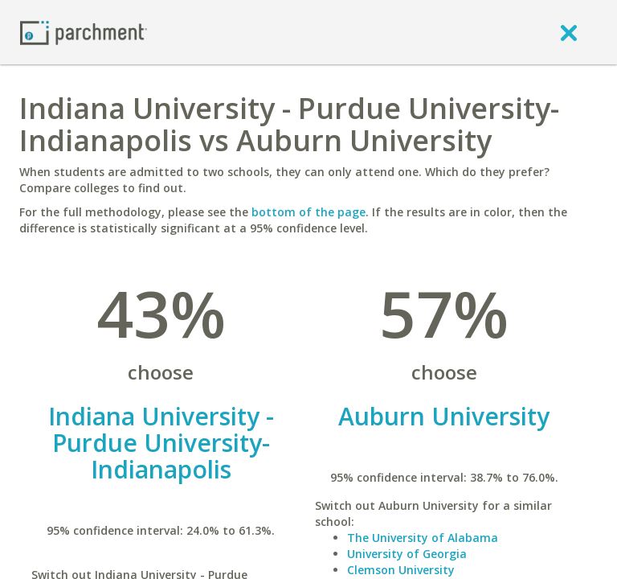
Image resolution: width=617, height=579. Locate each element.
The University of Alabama (422, 537)
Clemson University (401, 569)
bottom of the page (308, 212)
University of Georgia (407, 553)
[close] (569, 32)
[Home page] (83, 31)
